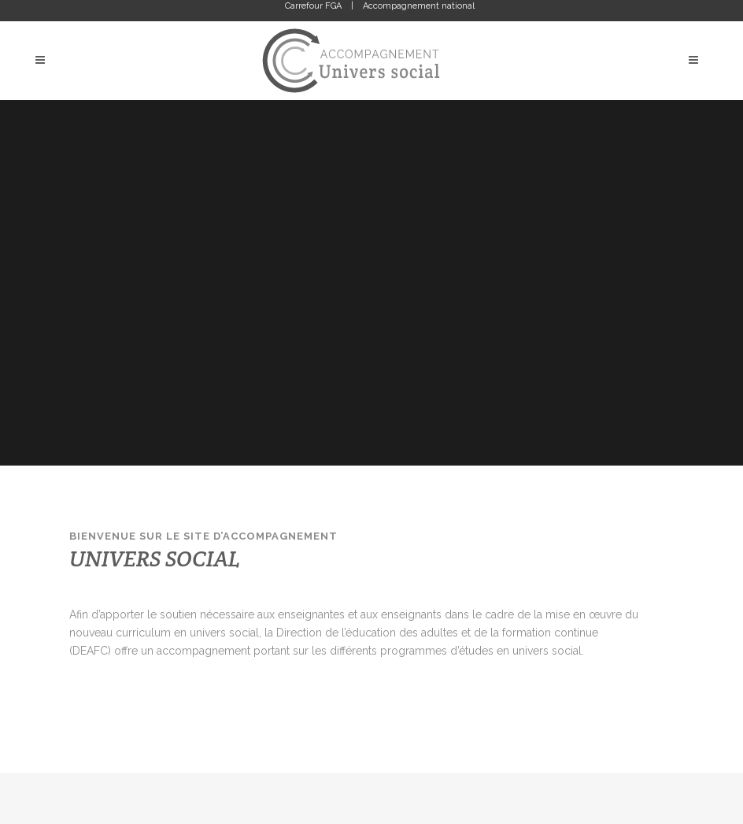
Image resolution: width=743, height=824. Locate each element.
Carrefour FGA (313, 6)
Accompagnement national (419, 6)
